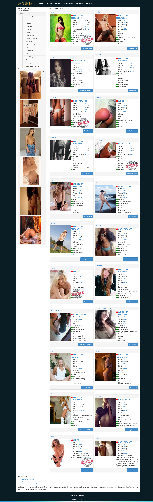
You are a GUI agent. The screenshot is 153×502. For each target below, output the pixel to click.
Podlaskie (29, 47)
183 (124, 447)
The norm (99, 140)
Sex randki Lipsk (27, 482)
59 (79, 447)
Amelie (53, 12)
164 (124, 22)
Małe (80, 69)
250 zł (80, 72)
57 (86, 25)
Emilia (98, 12)
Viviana (98, 183)
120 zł (125, 29)
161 (79, 276)
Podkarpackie (30, 44)
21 (131, 146)
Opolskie (29, 41)
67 (79, 67)
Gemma (98, 396)
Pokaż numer (133, 91)
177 (79, 362)
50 (80, 406)
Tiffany (53, 180)
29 (79, 63)
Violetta (98, 225)
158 (131, 148)
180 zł (125, 240)
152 (124, 105)
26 (86, 20)
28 (124, 20)
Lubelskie (29, 26)
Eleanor (98, 97)
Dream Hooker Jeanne (58, 311)
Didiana (53, 97)
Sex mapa (79, 3)
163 (124, 404)
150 (79, 65)
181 (124, 319)
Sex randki (89, 3)
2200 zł (82, 411)
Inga (97, 438)
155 (86, 22)
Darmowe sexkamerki (53, 3)
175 (86, 105)
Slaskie (28, 54)
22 (124, 231)
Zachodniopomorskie (32, 66)
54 (79, 364)
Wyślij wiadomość (132, 131)
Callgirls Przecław (28, 480)
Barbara (53, 223)
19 (79, 189)
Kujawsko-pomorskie (32, 20)
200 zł (125, 411)
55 (124, 406)
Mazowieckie (30, 35)
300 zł (87, 112)
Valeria (53, 268)
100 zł (125, 283)
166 (131, 65)
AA (86, 110)
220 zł (87, 154)
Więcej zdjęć (133, 387)
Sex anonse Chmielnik (29, 484)
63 (86, 108)
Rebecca (99, 55)
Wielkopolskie (30, 63)
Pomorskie (29, 50)
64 (124, 108)
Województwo (68, 3)
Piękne (125, 238)
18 (131, 63)
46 (79, 193)
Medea (98, 351)
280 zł (87, 29)
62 (124, 236)
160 (86, 148)
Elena (53, 57)
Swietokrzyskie (30, 57)
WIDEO (121, 101)
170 (81, 404)
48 (131, 67)
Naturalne (81, 238)
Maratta (53, 138)
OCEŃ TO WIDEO (80, 61)
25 (124, 274)
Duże (131, 69)
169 (79, 319)
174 (79, 191)
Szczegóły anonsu (86, 259)
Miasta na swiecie (31, 38)
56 (131, 150)
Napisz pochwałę (87, 48)
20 (124, 103)
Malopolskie (30, 32)
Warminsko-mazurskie (33, 60)
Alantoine (99, 266)
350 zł (80, 240)
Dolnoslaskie (30, 17)
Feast (52, 351)
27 (79, 359)
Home (41, 3)
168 (124, 276)
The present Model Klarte (104, 308)
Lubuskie (29, 29)
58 (124, 25)
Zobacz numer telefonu (85, 91)
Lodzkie (28, 23)
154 (124, 362)
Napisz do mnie (132, 48)
